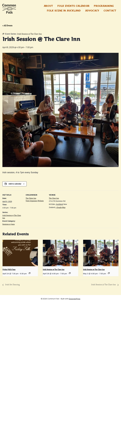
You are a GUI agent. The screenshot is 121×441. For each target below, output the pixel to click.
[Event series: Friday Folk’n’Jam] (29, 273)
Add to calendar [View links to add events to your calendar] (15, 184)
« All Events (7, 25)
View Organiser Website (35, 201)
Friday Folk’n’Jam (9, 269)
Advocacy (92, 10)
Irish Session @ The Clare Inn (53, 269)
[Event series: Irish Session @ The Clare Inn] (70, 273)
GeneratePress (74, 299)
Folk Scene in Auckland (64, 10)
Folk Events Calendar (73, 6)
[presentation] (20, 253)
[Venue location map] (85, 207)
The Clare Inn (54, 198)
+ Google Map (60, 207)
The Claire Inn (31, 198)
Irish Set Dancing (12, 284)
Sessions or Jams (8, 224)
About (48, 6)
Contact (110, 10)
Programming (104, 6)
